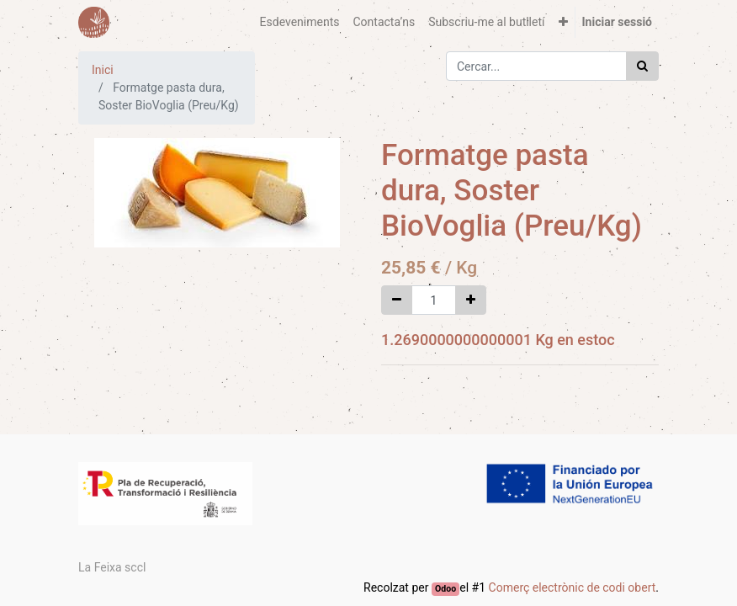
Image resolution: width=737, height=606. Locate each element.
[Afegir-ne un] (470, 300)
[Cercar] (642, 66)
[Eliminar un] (396, 300)
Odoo (445, 588)
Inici (103, 70)
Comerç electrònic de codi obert (572, 587)
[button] (563, 22)
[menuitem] (300, 22)
